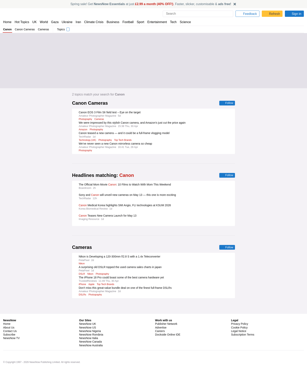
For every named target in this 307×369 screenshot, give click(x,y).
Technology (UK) (87, 140)
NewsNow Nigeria (90, 320)
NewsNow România (91, 324)
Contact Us (10, 320)
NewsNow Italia (88, 327)
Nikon (82, 264)
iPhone (82, 285)
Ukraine (66, 22)
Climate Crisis (91, 22)
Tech (170, 22)
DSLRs (82, 295)
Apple (91, 285)
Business (111, 22)
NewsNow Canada (90, 331)
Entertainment (154, 22)
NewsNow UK (87, 313)
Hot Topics (21, 22)
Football (126, 22)
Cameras (43, 29)
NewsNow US (87, 317)
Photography (85, 119)
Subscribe (9, 324)
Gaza (54, 22)
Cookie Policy (239, 317)
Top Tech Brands (124, 140)
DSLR (81, 274)
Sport (138, 22)
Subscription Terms (243, 324)
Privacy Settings (241, 327)
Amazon (83, 130)
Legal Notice (238, 320)
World (44, 22)
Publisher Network (166, 313)
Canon (7, 29)
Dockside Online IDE (167, 324)
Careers (160, 320)
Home (7, 22)
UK (34, 22)
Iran (76, 22)
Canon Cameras (25, 29)
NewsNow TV (11, 327)
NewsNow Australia (91, 335)
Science (182, 22)
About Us (8, 317)
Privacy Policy (239, 313)
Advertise (161, 317)
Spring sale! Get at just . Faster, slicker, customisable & (151, 4)
